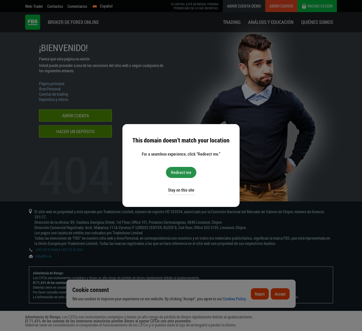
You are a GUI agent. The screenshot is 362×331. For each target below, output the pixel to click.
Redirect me (181, 172)
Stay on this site (181, 190)
